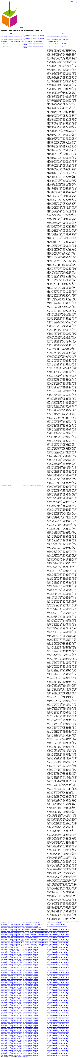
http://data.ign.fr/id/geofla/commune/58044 (11, 998)
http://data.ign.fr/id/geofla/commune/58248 (11, 1033)
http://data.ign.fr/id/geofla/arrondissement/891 (58, 936)
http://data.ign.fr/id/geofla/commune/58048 (11, 1032)
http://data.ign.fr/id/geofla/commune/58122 (11, 1038)
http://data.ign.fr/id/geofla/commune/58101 (11, 972)
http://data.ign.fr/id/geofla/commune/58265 (11, 1007)
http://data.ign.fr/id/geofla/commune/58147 (11, 1055)
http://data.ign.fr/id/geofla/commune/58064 (11, 980)
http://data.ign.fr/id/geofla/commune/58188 (11, 1022)
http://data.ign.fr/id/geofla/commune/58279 (11, 1005)
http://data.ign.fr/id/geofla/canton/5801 (10, 947)
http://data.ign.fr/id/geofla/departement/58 (57, 926)
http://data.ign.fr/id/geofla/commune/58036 (11, 1053)
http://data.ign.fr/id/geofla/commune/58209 (11, 1027)
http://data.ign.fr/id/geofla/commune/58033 (11, 974)
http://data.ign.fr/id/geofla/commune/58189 (11, 1025)
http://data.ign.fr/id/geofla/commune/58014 (11, 1013)
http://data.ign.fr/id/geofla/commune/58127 (11, 952)
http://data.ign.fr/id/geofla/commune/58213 (11, 997)
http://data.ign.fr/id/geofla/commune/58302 (11, 1040)
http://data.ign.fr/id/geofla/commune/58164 (11, 1003)
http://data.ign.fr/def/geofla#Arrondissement (57, 36)
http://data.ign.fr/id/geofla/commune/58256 (11, 955)
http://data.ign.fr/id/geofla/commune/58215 (11, 959)
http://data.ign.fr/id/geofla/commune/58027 (11, 965)
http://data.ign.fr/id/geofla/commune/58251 (11, 1017)
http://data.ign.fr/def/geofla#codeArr (32, 927)
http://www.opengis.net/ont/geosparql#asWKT (34, 485)
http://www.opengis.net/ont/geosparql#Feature (58, 39)
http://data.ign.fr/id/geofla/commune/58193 (11, 1045)
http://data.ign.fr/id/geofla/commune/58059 (11, 1010)
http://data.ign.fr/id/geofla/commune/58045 (11, 1008)
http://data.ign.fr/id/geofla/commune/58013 (11, 1051)
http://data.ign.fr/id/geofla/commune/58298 (11, 1048)
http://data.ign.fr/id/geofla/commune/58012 (11, 985)
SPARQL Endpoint (74, 1)
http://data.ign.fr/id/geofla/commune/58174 (11, 964)
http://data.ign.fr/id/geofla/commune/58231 (11, 982)
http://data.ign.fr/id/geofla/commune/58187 (11, 995)
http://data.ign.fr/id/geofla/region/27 (55, 937)
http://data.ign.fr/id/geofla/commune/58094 (11, 957)
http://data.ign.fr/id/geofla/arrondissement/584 (12, 36)
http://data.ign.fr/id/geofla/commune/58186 (11, 977)
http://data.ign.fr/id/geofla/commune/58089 (11, 1050)
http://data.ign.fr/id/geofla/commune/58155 (11, 990)
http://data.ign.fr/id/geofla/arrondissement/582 (58, 929)
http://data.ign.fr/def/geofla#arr (30, 947)
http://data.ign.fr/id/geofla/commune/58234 (11, 1042)
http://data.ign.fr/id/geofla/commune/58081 (11, 992)
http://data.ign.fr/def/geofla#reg (30, 937)
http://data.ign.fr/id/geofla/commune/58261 (11, 1000)
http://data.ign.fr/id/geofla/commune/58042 (11, 1015)
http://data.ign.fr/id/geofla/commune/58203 (11, 994)
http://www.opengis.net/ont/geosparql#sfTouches (35, 929)
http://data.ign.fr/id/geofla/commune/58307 (11, 1020)
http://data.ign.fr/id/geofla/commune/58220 (11, 1012)
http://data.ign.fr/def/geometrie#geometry (33, 41)
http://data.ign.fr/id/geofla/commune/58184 (11, 1002)
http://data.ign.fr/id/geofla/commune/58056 (11, 989)
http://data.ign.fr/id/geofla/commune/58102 (11, 1043)
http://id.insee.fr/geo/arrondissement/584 (56, 924)
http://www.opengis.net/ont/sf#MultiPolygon (57, 46)
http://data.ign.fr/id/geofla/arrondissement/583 (58, 931)
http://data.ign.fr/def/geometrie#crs (31, 922)
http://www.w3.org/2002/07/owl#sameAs (33, 924)
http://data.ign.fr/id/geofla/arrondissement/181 (58, 932)
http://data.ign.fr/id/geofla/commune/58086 (11, 960)
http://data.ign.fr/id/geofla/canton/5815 (10, 950)
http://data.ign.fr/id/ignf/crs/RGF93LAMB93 (57, 922)
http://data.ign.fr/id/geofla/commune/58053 (11, 967)
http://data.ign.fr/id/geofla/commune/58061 (11, 984)
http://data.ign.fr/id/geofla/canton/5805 (10, 949)
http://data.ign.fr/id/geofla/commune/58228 (11, 987)
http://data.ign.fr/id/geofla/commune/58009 (11, 1018)
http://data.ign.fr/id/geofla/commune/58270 (11, 1046)
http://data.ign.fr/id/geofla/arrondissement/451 (58, 934)
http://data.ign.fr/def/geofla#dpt (30, 926)
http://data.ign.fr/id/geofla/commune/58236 (11, 969)
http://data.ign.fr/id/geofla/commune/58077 (11, 1035)
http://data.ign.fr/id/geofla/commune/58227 (11, 954)
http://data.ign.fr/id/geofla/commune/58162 (11, 1030)
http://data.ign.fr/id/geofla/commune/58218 (11, 975)
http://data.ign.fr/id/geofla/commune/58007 (11, 1037)
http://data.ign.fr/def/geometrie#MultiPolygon (58, 43)
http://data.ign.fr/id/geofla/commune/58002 (11, 1023)
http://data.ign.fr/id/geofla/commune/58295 (11, 962)
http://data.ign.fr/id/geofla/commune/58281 (11, 970)
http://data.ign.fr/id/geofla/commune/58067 (11, 1028)
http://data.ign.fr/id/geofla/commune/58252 (11, 979)
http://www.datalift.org (22, 1056)
